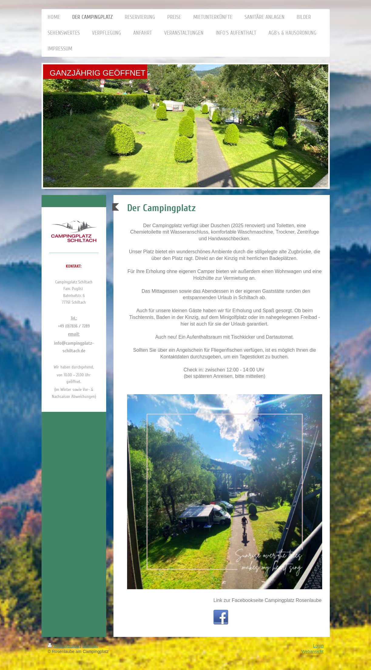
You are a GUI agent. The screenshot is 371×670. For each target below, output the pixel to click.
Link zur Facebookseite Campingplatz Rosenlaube (268, 600)
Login (318, 645)
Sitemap (90, 645)
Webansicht (313, 651)
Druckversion (64, 645)
